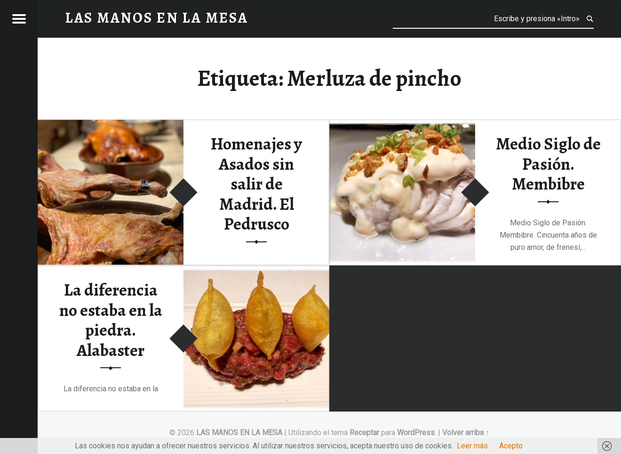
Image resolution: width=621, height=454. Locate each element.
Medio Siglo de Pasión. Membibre (548, 163)
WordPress (416, 432)
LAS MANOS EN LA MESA (239, 432)
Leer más (472, 445)
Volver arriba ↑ (465, 432)
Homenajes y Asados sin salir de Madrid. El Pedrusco (256, 184)
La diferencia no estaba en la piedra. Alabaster (110, 320)
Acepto (511, 445)
